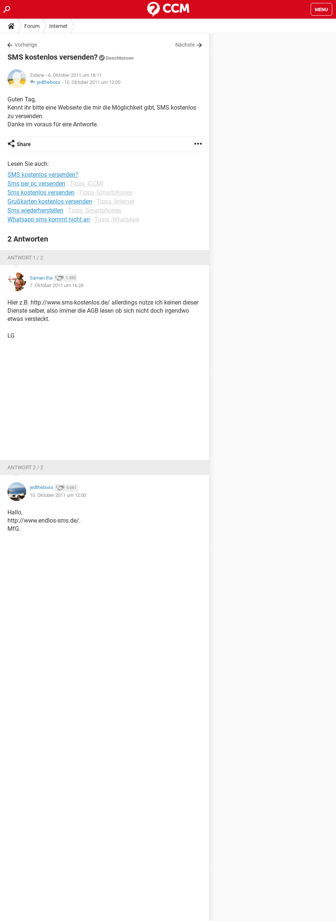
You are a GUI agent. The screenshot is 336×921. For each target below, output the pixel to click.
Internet (58, 26)
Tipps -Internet (115, 201)
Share (24, 144)
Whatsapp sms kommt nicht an (48, 219)
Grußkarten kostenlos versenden (49, 201)
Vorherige (26, 45)
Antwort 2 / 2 (25, 467)
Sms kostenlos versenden (41, 192)
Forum (32, 26)
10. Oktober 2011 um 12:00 (92, 82)
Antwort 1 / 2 (25, 258)
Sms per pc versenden (36, 183)
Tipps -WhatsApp (116, 219)
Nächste (185, 45)
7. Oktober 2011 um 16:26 (57, 285)
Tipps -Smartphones (105, 192)
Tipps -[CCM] (86, 183)
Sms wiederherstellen (35, 210)
